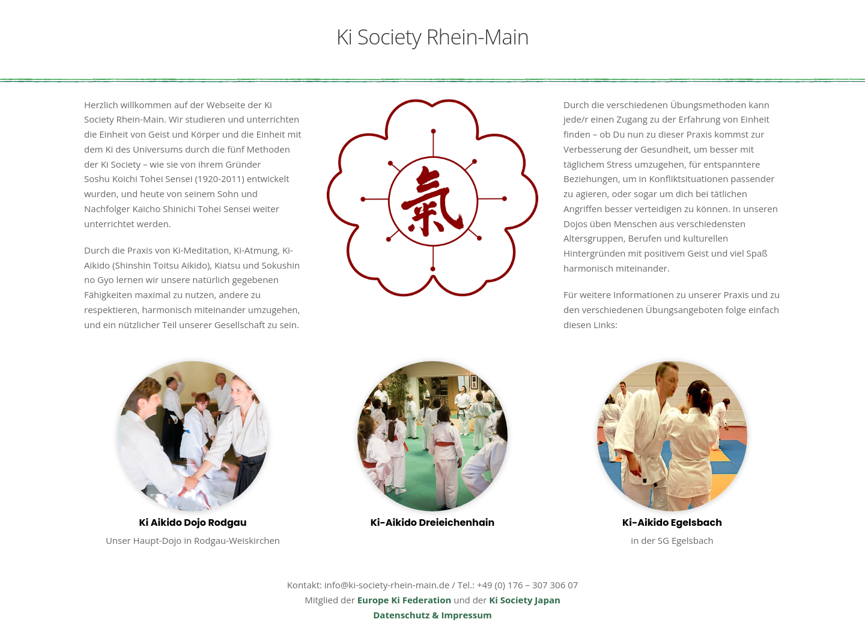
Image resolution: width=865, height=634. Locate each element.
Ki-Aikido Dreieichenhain (433, 522)
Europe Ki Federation (404, 600)
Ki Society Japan (524, 600)
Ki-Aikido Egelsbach (672, 522)
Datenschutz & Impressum (432, 615)
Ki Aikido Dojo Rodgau (192, 522)
